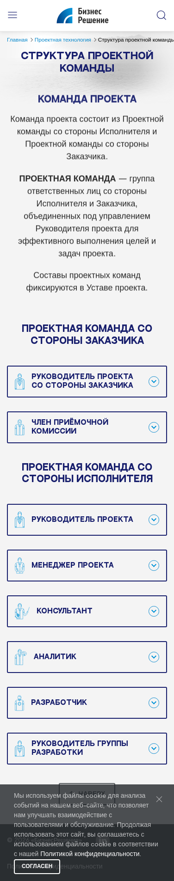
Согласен (37, 866)
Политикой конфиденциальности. (90, 854)
